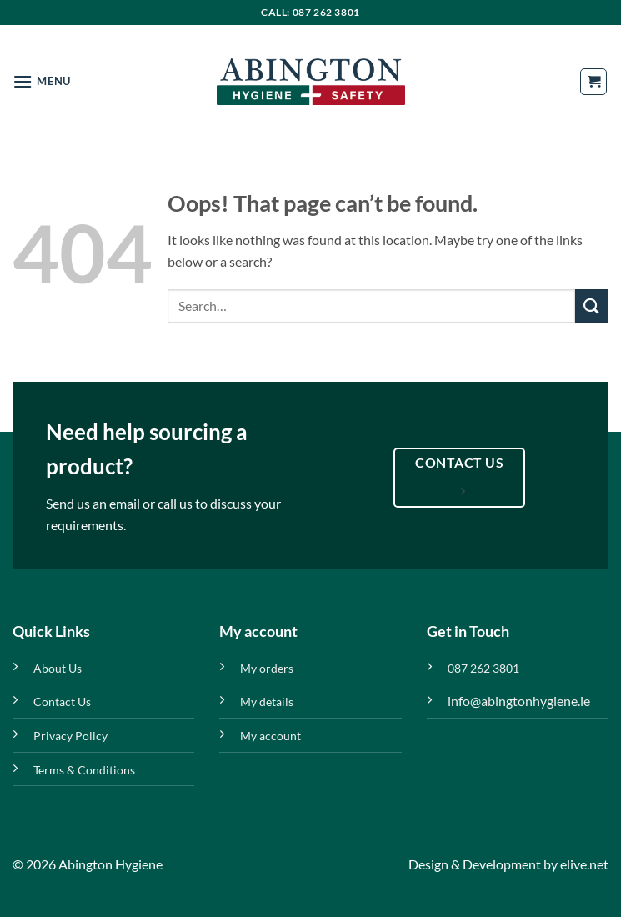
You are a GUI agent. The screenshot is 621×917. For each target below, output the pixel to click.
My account (270, 736)
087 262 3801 (483, 668)
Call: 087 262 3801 (310, 12)
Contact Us (62, 701)
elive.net (584, 864)
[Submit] (591, 305)
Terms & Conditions (84, 770)
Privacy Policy (70, 736)
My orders (266, 668)
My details (266, 701)
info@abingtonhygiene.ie (519, 701)
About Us (57, 668)
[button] (42, 81)
